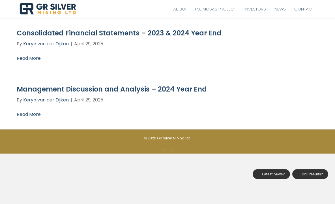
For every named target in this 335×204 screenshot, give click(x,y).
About (180, 9)
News (280, 9)
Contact (304, 9)
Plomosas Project (215, 9)
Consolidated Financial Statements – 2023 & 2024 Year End (119, 33)
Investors (255, 9)
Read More (29, 58)
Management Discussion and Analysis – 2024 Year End (112, 89)
